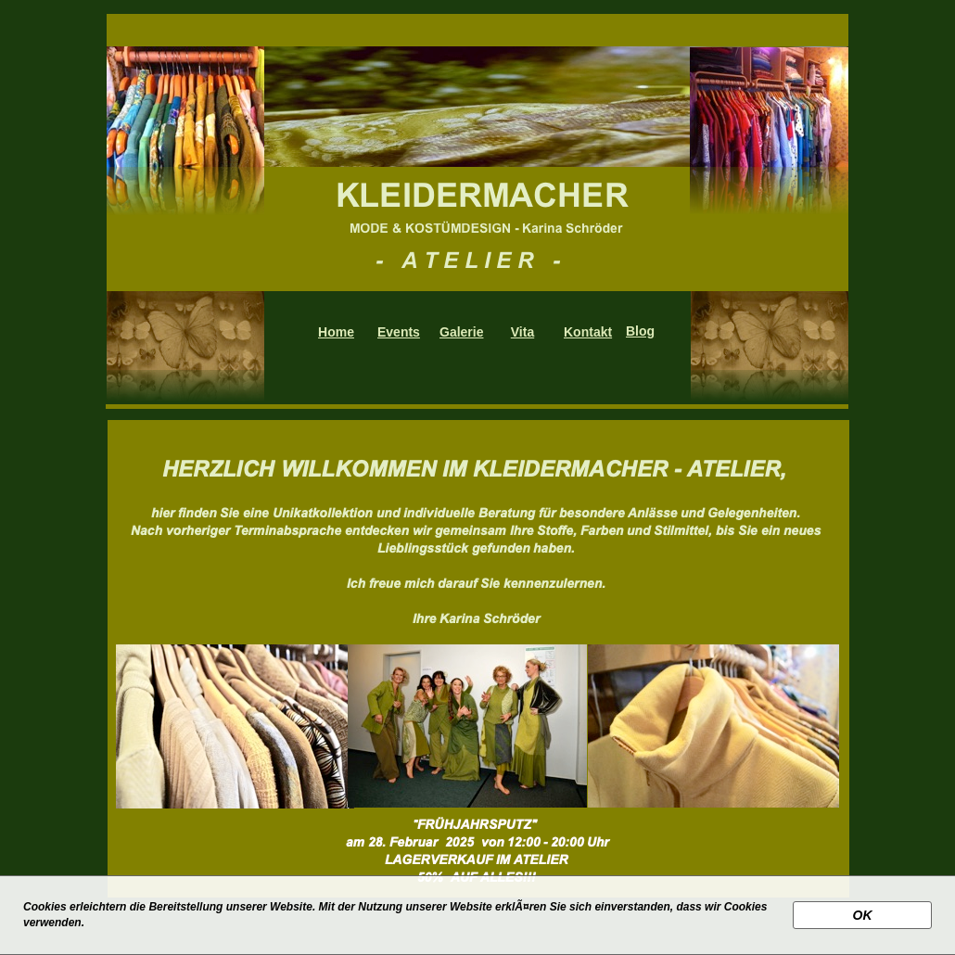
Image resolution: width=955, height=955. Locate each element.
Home (336, 332)
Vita (522, 332)
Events (398, 332)
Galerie (461, 332)
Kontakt (588, 332)
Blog (640, 331)
